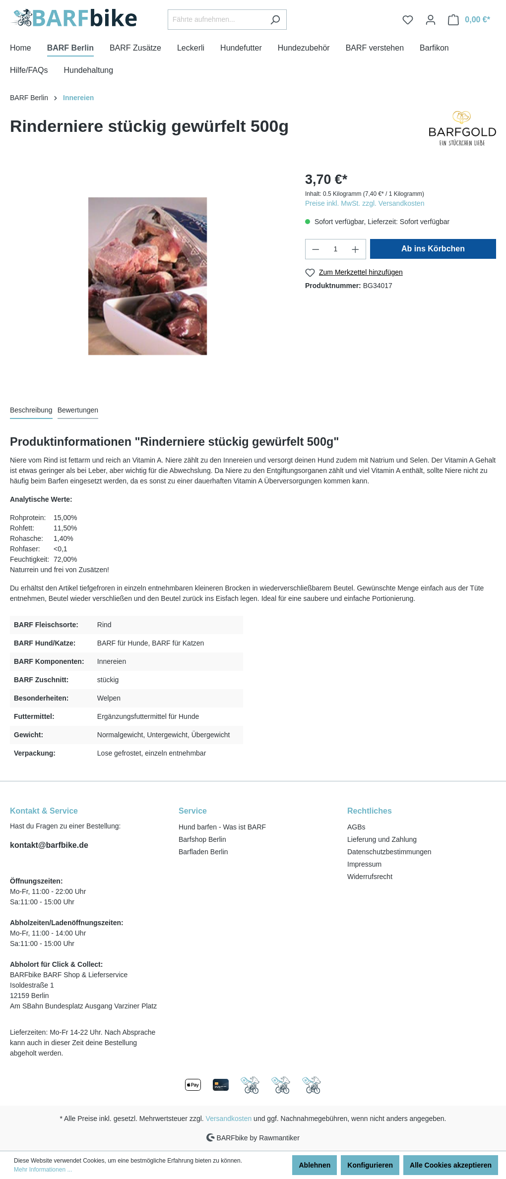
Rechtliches (369, 811)
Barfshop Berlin (202, 839)
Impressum (364, 864)
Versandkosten (229, 1118)
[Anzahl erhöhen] (355, 249)
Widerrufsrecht (369, 877)
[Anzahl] (335, 249)
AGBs (356, 827)
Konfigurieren (370, 1165)
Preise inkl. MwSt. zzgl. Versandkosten (364, 203)
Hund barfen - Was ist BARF (222, 827)
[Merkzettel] (407, 19)
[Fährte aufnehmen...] (216, 19)
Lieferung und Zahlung (382, 839)
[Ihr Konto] (430, 19)
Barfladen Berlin (203, 852)
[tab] (31, 411)
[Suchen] (275, 19)
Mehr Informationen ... (43, 1169)
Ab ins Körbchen (433, 248)
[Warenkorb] (469, 19)
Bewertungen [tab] (78, 410)
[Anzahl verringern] (315, 249)
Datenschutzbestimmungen (389, 852)
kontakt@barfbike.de (49, 845)
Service (193, 811)
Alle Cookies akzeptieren (451, 1165)
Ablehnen (314, 1165)
